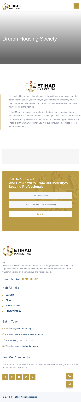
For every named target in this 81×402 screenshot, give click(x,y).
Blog (8, 300)
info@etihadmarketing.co (22, 328)
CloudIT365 (10, 397)
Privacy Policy (13, 311)
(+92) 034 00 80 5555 (23, 340)
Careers (10, 295)
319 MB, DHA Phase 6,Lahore (29, 334)
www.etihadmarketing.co (26, 346)
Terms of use (13, 305)
